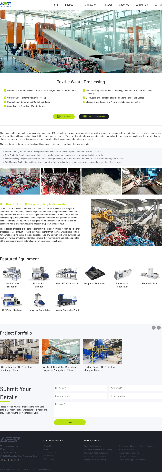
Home (55, 4)
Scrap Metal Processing (128, 449)
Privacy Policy (49, 459)
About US (124, 4)
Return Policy (48, 456)
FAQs (45, 449)
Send (70, 422)
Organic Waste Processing (95, 460)
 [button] (159, 328)
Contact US (142, 4)
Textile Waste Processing (129, 453)
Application (91, 4)
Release (108, 4)
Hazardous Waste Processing (96, 453)
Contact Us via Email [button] (96, 116)
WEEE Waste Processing (128, 456)
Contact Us (47, 446)
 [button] (154, 328)
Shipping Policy (49, 453)
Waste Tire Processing (93, 446)
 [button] (161, 5)
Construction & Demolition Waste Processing (137, 446)
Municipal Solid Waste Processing (98, 449)
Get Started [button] (65, 116)
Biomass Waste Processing (95, 456)
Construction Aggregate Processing (133, 460)
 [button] (156, 5)
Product (69, 4)
